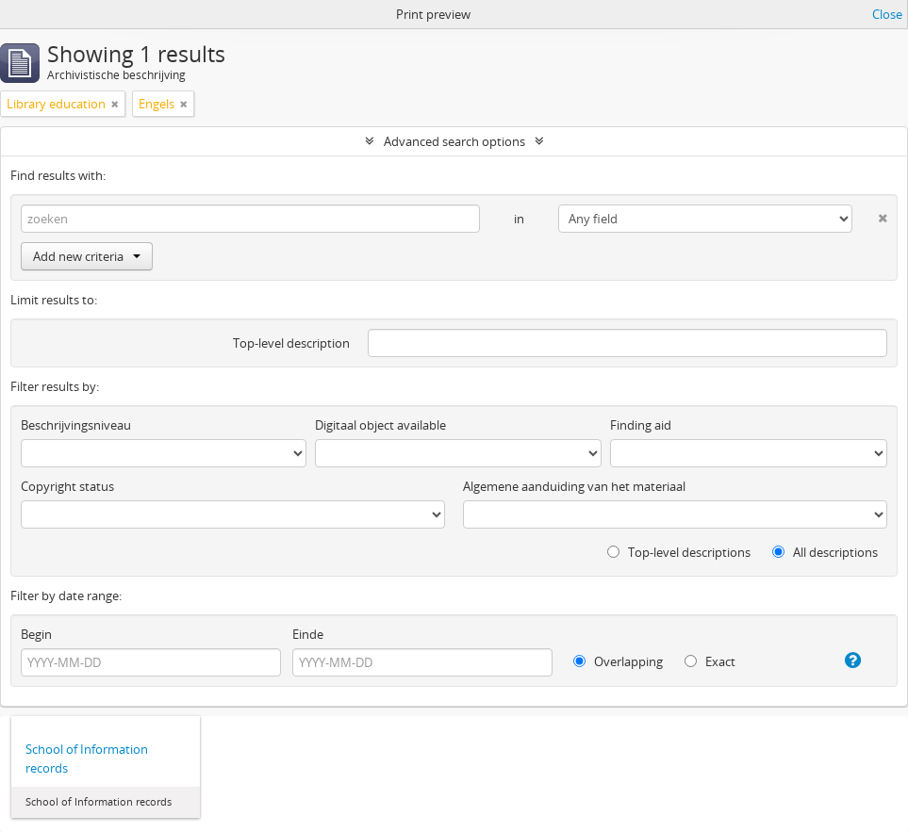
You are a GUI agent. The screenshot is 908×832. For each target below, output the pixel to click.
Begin (36, 634)
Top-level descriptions (679, 552)
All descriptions (825, 552)
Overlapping (618, 661)
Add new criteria (86, 256)
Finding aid (640, 424)
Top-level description (291, 342)
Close (887, 14)
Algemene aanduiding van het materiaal (574, 486)
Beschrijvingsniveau (76, 424)
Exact (710, 661)
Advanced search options (454, 141)
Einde (307, 634)
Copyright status (67, 486)
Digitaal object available (380, 424)
